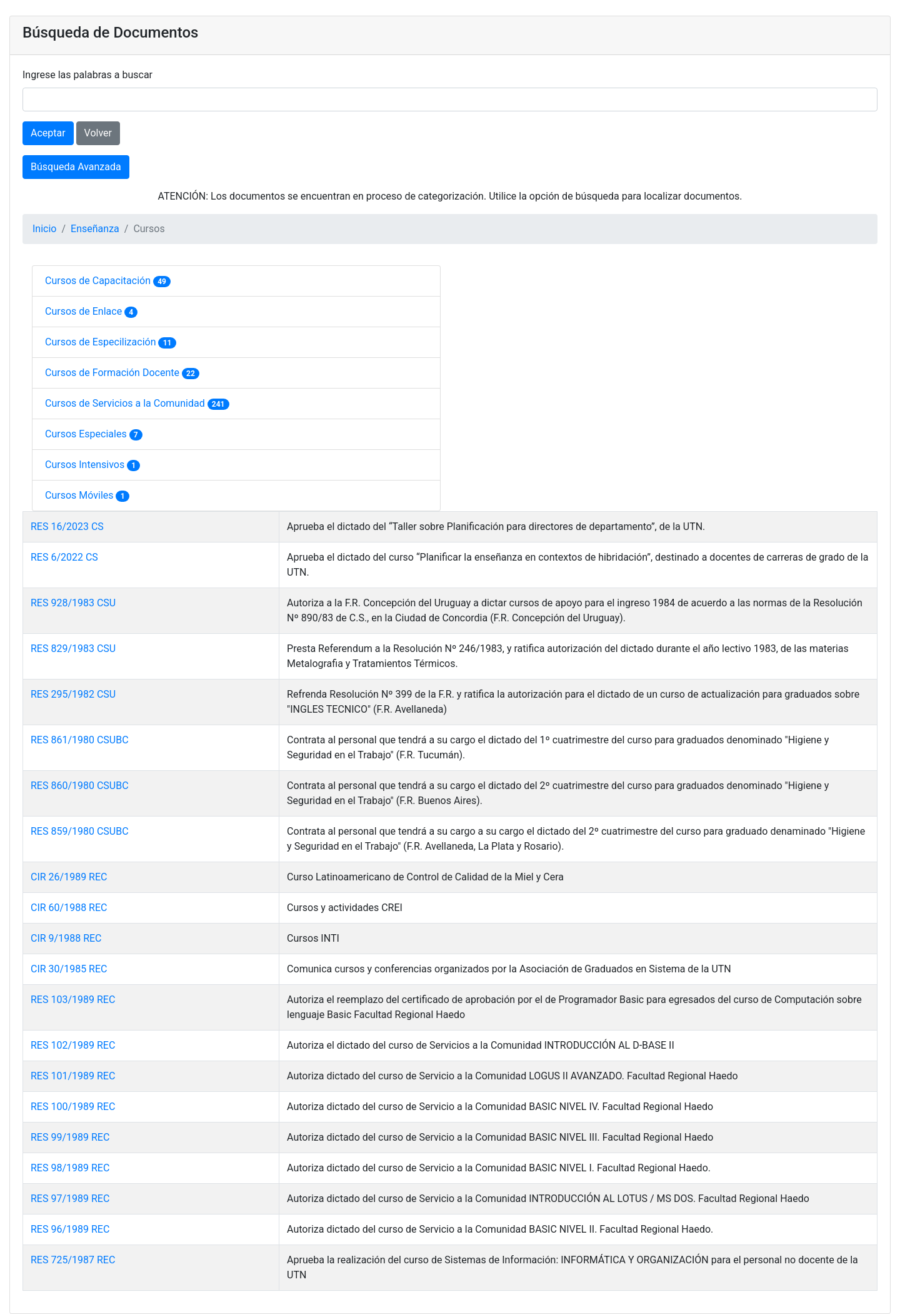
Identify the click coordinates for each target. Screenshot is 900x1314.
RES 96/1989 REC (70, 1229)
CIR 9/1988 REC (66, 938)
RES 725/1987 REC (73, 1260)
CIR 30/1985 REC (69, 969)
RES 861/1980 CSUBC (80, 740)
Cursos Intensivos (86, 465)
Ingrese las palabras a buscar (87, 75)
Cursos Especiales (87, 434)
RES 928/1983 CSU (73, 603)
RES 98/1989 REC (70, 1168)
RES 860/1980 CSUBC (80, 786)
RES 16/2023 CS (67, 526)
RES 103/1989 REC (73, 1000)
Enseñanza (95, 229)
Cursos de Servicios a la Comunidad (126, 403)
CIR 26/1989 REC (69, 877)
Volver (98, 133)
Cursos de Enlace (84, 311)
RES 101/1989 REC (73, 1076)
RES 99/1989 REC (70, 1137)
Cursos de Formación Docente (113, 373)
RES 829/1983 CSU (73, 648)
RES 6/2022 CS (64, 557)
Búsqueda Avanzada (76, 167)
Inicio (44, 229)
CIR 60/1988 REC (69, 908)
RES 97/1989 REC (70, 1198)
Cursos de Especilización (101, 342)
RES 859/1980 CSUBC (80, 831)
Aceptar (48, 133)
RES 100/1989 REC (73, 1107)
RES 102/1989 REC (73, 1045)
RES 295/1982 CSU (73, 694)
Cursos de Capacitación (99, 281)
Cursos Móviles (80, 495)
